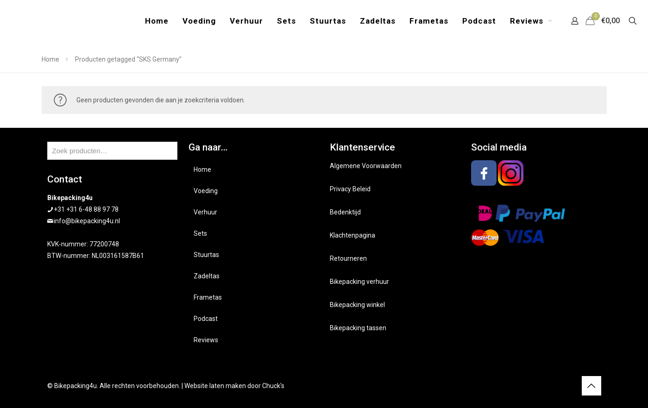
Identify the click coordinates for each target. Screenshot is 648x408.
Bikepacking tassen (358, 328)
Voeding (206, 191)
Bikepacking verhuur (359, 281)
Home (50, 59)
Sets (200, 233)
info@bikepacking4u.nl (87, 221)
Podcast (206, 318)
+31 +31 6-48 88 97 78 (86, 209)
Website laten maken (215, 385)
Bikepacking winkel (357, 304)
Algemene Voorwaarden (366, 165)
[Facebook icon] (559, 386)
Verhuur (205, 212)
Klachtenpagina (352, 235)
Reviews (206, 340)
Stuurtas (206, 254)
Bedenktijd (345, 212)
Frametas (208, 297)
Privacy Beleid (350, 189)
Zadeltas (207, 276)
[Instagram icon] (569, 386)
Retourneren (348, 258)
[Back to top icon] (591, 385)
